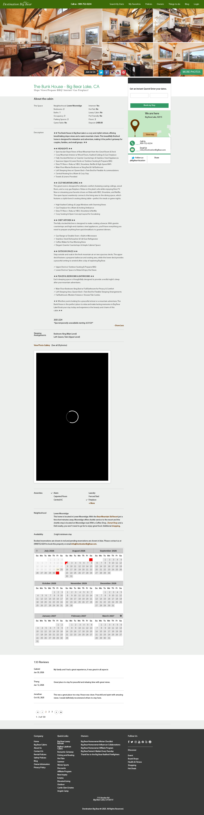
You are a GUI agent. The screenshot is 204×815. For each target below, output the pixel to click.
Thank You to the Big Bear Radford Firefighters (100, 755)
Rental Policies (40, 755)
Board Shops (133, 759)
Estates (60, 778)
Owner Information (42, 764)
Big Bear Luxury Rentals (63, 743)
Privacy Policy (39, 768)
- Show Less (119, 326)
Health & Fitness (135, 762)
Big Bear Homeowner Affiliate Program (97, 748)
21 (87, 569)
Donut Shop (113, 523)
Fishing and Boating (65, 755)
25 (61, 569)
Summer (60, 762)
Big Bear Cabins (40, 745)
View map (150, 135)
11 (75, 566)
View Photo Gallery (42, 346)
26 (37, 573)
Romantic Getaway (65, 752)
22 (91, 569)
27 (42, 573)
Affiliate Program (64, 772)
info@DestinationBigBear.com (83, 544)
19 (79, 569)
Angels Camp (63, 791)
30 (54, 573)
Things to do (174, 4)
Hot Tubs (61, 759)
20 (83, 569)
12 (79, 566)
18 (75, 569)
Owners (160, 4)
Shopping (132, 765)
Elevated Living (63, 781)
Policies (148, 4)
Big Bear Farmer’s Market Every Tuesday (97, 751)
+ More (92, 503)
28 (45, 573)
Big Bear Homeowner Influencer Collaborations (100, 745)
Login (196, 4)
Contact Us (38, 751)
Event (130, 756)
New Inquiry (62, 775)
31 (58, 573)
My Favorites (135, 4)
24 (58, 569)
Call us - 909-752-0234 (81, 4)
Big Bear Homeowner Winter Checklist (97, 742)
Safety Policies (40, 758)
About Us (38, 748)
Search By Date (117, 4)
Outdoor (60, 785)
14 (87, 566)
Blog (187, 4)
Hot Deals (132, 769)
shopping (116, 526)
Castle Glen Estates (65, 788)
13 (83, 566)
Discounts (61, 768)
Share (156, 158)
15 (91, 566)
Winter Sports (63, 765)
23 (67, 573)
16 (67, 569)
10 (71, 566)
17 (71, 569)
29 (50, 573)
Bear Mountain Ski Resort (107, 517)
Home (36, 742)
